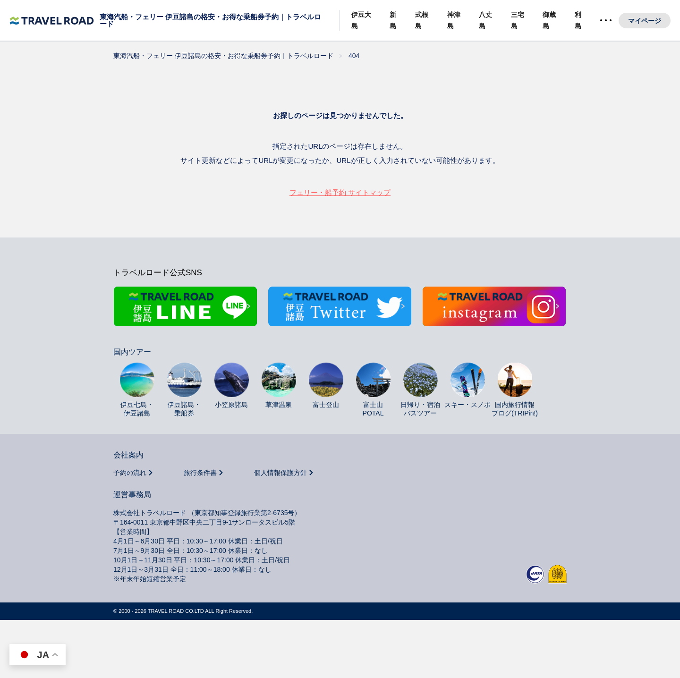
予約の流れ (129, 482)
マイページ (644, 21)
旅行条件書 (200, 482)
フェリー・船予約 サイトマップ (340, 192)
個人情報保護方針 (280, 482)
